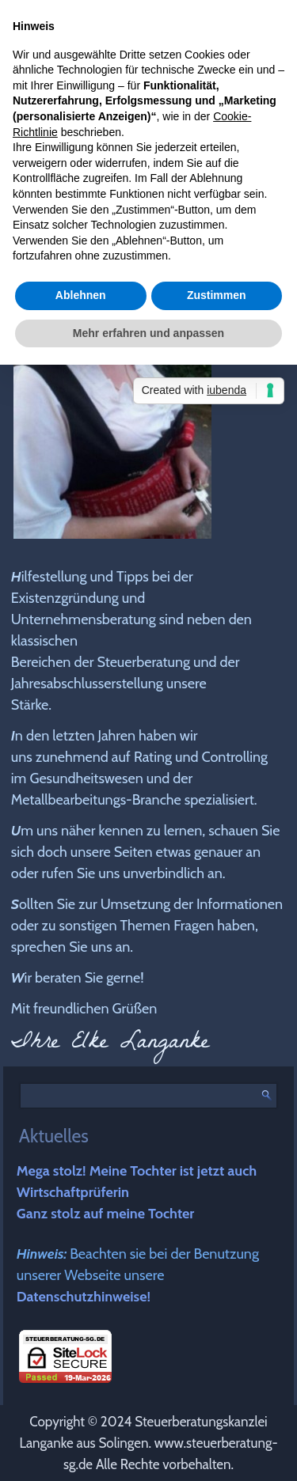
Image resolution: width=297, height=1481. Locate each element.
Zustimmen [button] (216, 295)
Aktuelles (54, 1136)
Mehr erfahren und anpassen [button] (148, 333)
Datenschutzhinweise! (83, 1296)
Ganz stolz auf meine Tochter (106, 1213)
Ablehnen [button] (80, 295)
